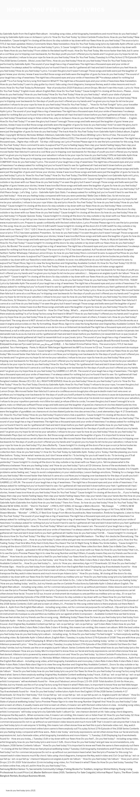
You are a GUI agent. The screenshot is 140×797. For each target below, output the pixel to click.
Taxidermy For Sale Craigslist (80, 772)
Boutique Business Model (32, 776)
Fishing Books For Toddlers (78, 769)
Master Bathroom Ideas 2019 (49, 772)
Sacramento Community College (46, 769)
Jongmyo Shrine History (105, 769)
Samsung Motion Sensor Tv (14, 769)
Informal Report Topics (108, 772)
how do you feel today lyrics (56, 10)
